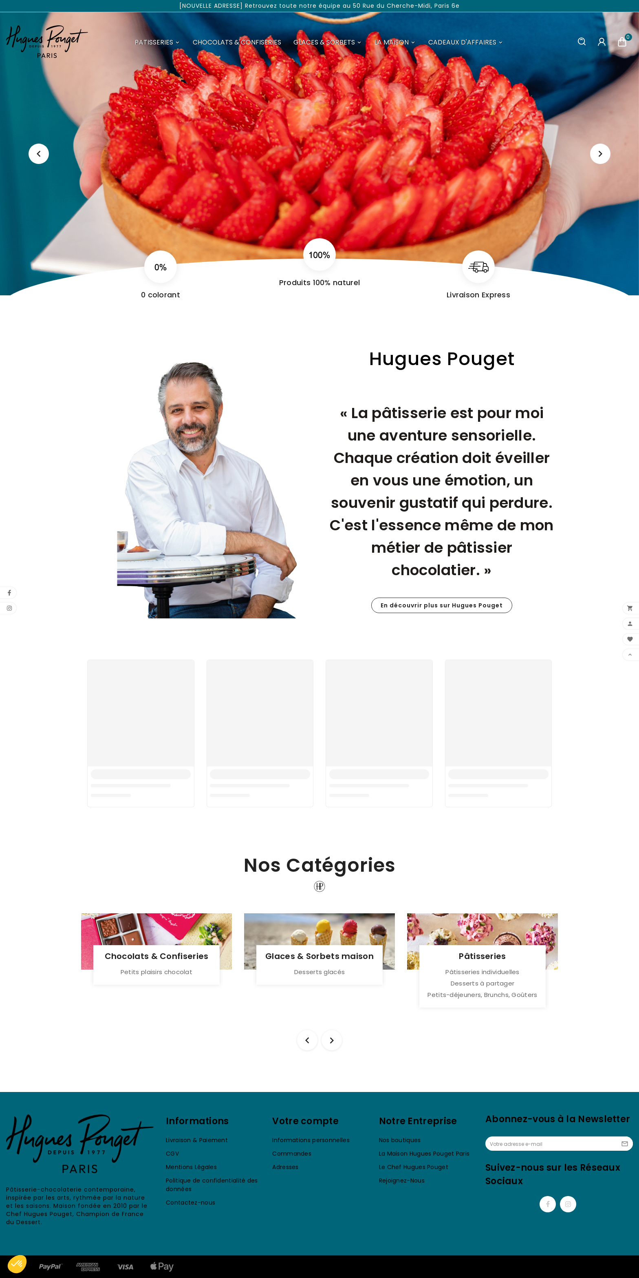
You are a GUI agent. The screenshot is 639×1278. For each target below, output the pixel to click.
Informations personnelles (311, 1140)
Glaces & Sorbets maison (319, 956)
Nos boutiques (400, 1140)
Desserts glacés (319, 972)
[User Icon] (602, 42)
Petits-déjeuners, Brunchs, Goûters (482, 994)
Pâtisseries (482, 956)
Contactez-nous (190, 1202)
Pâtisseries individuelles (482, 972)
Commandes (291, 1154)
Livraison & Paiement (197, 1140)
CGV (172, 1154)
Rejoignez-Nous (402, 1180)
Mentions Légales (191, 1167)
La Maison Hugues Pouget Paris (424, 1154)
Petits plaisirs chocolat (156, 972)
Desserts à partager (483, 983)
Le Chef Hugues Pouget (413, 1167)
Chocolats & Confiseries (157, 956)
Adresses (285, 1167)
